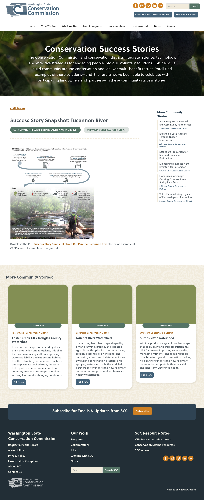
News (74, 461)
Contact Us (15, 472)
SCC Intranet (142, 450)
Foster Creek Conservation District (30, 332)
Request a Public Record (23, 445)
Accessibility (16, 450)
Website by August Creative (181, 489)
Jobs (73, 450)
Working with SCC (82, 456)
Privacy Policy (16, 456)
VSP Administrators (186, 14)
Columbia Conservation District (92, 332)
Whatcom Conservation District (156, 332)
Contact (171, 26)
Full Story (19, 382)
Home (31, 26)
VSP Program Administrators (153, 439)
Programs (77, 439)
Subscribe (142, 411)
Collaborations (80, 445)
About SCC (14, 466)
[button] (48, 26)
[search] (177, 6)
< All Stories (17, 108)
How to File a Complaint (23, 461)
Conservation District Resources (153, 14)
